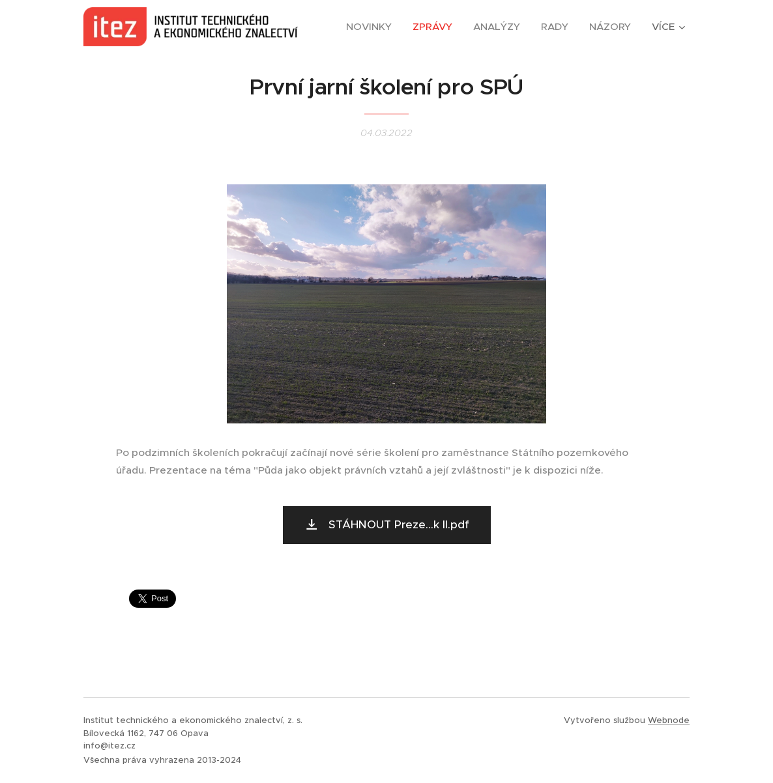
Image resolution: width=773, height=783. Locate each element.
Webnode (669, 720)
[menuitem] (372, 26)
